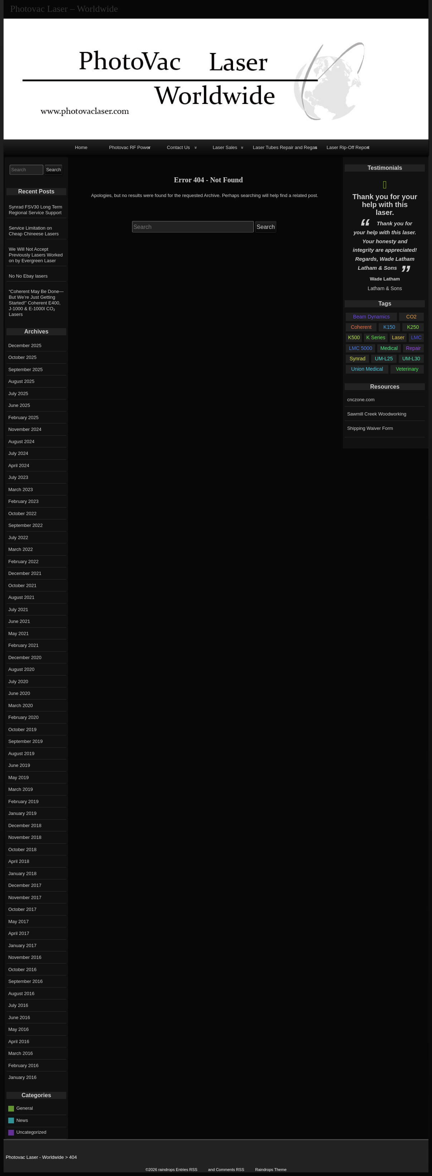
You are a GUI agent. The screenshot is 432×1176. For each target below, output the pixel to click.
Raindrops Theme (271, 1169)
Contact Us (178, 147)
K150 (389, 327)
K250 (413, 327)
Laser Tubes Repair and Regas (285, 147)
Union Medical (367, 369)
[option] (385, 234)
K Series (376, 337)
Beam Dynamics (371, 317)
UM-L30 (411, 358)
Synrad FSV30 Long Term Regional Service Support (35, 209)
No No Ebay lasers (28, 276)
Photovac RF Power (130, 147)
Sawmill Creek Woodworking (376, 414)
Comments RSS (230, 1169)
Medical (389, 348)
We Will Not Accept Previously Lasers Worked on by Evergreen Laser (36, 254)
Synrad (357, 358)
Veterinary (407, 369)
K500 (354, 337)
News (22, 1120)
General (24, 1108)
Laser (398, 337)
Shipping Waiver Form (370, 428)
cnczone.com (361, 399)
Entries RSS (186, 1169)
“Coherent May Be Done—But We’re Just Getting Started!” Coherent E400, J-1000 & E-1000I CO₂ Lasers (36, 303)
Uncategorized (31, 1132)
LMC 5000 (360, 348)
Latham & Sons (385, 288)
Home (81, 147)
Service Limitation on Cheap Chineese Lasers (34, 230)
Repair (413, 348)
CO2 (411, 317)
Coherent (361, 327)
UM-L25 (384, 358)
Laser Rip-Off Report (347, 147)
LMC (416, 337)
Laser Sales (225, 147)
